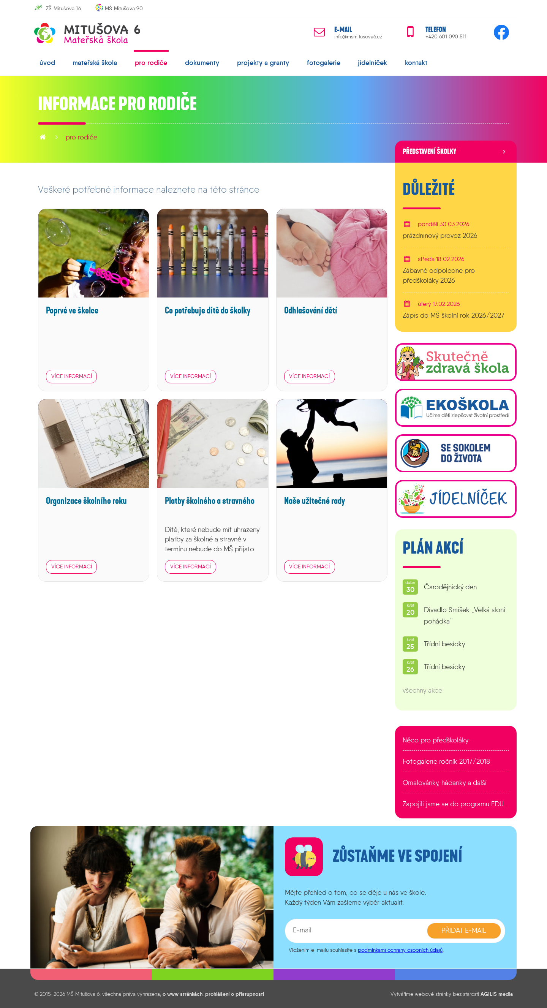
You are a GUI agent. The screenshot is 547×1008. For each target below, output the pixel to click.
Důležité (429, 190)
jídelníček (372, 63)
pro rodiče (151, 63)
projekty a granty (263, 63)
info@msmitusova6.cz (358, 36)
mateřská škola (95, 63)
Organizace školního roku (86, 501)
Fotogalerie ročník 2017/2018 (446, 761)
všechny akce (422, 690)
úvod (47, 63)
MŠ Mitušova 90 (124, 8)
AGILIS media (497, 994)
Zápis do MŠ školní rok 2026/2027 (453, 315)
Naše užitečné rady (314, 501)
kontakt (416, 63)
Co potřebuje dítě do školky (207, 310)
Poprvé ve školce (72, 310)
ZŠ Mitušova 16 (63, 8)
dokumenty (202, 63)
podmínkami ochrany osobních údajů (400, 949)
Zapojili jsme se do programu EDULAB (456, 804)
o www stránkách (182, 994)
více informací (71, 376)
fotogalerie (323, 63)
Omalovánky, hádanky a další (445, 783)
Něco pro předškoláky (435, 740)
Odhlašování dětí (310, 310)
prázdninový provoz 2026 (440, 235)
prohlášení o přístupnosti (234, 994)
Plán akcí (433, 548)
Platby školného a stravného (210, 501)
